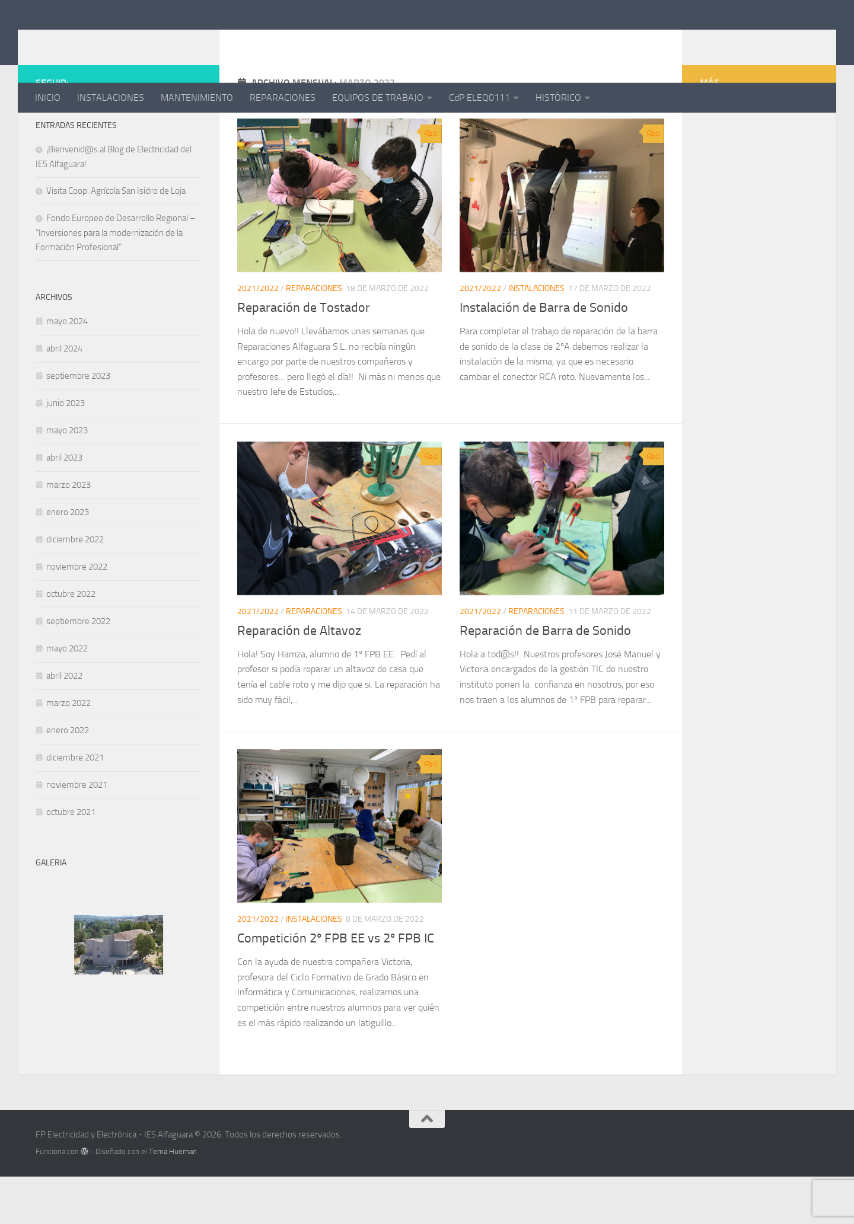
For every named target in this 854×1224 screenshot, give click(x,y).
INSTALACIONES (110, 97)
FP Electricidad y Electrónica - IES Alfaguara (260, 41)
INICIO (47, 97)
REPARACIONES (283, 97)
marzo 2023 (68, 532)
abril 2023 (64, 505)
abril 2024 (64, 396)
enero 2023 (67, 559)
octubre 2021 (70, 859)
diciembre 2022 (75, 586)
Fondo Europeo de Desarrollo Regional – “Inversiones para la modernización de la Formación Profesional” (116, 280)
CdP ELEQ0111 (479, 97)
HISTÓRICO (558, 97)
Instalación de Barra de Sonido (544, 355)
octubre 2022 (70, 641)
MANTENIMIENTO (197, 97)
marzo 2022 (68, 750)
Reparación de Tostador (303, 355)
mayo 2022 (67, 696)
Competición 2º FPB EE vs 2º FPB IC (335, 985)
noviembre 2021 (76, 832)
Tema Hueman (173, 1198)
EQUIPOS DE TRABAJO (377, 97)
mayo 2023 (67, 477)
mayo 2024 (67, 368)
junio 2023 (65, 450)
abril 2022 (64, 723)
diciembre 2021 (75, 805)
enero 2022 (67, 777)
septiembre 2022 (78, 668)
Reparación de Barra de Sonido (545, 678)
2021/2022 (258, 336)
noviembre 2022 (76, 614)
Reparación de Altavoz (299, 678)
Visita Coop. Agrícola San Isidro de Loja (116, 238)
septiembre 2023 (78, 423)
